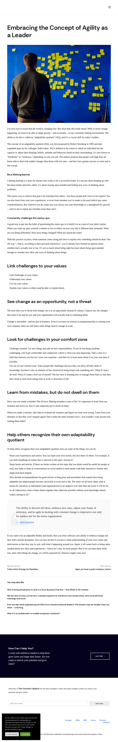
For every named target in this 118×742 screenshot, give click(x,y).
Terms (93, 720)
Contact (68, 720)
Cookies (106, 722)
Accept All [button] (25, 734)
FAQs (77, 720)
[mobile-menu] (109, 7)
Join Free (99, 703)
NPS (85, 720)
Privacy (103, 720)
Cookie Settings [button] (12, 734)
